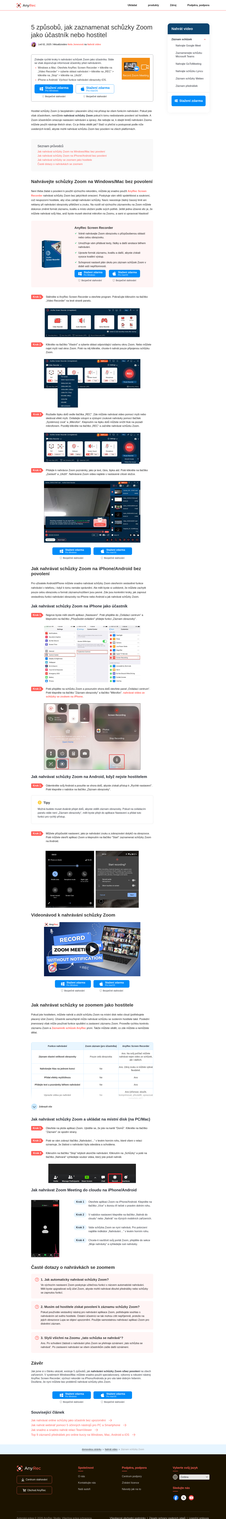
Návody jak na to (131, 1489)
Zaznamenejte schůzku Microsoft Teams (189, 55)
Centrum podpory (132, 1476)
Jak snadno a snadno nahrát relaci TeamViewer (64, 1430)
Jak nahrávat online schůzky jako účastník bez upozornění (71, 1420)
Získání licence (130, 1482)
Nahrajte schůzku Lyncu (189, 71)
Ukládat (132, 5)
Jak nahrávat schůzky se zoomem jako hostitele (65, 160)
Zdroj (173, 5)
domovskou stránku (91, 1449)
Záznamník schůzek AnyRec (69, 1028)
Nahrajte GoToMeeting (188, 63)
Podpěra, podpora (198, 5)
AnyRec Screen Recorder (94, 227)
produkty (153, 5)
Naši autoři (84, 1489)
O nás (81, 1476)
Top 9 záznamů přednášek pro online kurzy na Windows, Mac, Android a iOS (83, 1435)
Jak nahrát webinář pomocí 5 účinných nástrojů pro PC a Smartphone (79, 1425)
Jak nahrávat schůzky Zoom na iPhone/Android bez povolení (72, 155)
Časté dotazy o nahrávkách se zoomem (60, 164)
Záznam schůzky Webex (190, 78)
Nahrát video (94, 44)
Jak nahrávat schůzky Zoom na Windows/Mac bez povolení (71, 151)
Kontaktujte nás (87, 1482)
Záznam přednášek (187, 86)
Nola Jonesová (76, 44)
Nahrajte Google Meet (188, 45)
